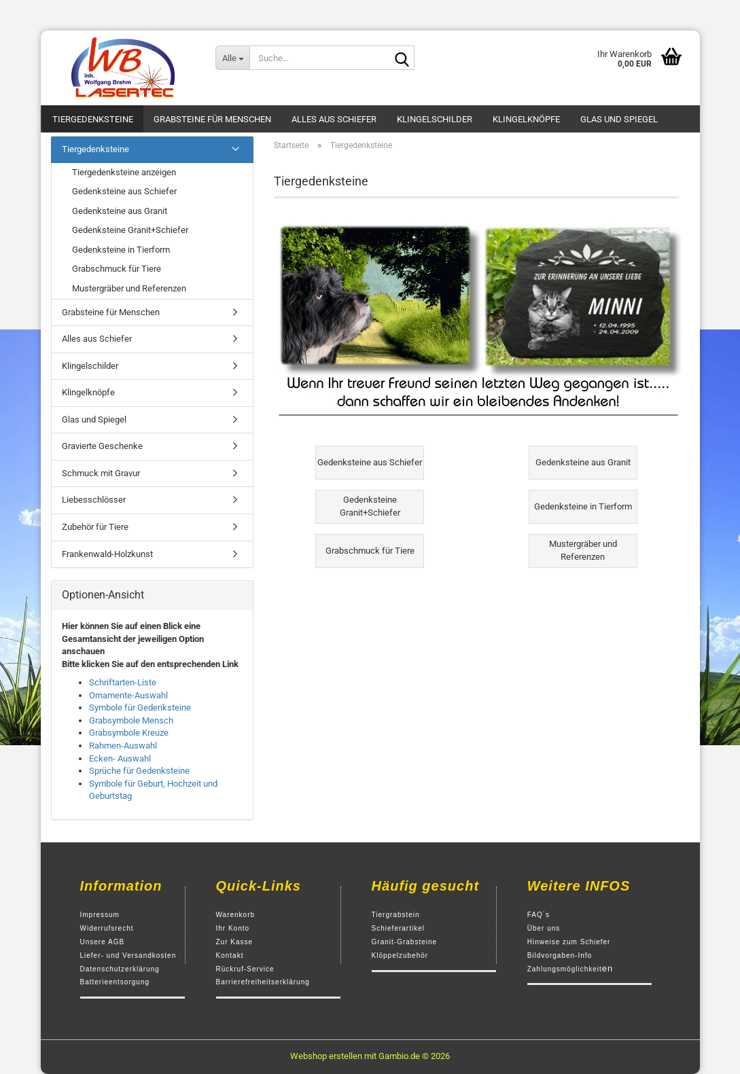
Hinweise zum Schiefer (569, 942)
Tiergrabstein (396, 914)
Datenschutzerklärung (120, 969)
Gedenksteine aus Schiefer (124, 191)
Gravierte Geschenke (102, 446)
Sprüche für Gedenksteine (139, 771)
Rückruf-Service (245, 969)
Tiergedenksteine (92, 119)
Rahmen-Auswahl (123, 745)
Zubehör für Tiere (95, 527)
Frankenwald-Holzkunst (107, 554)
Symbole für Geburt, (127, 783)
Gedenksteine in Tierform (121, 250)
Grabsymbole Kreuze (129, 733)
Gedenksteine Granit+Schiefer (130, 230)
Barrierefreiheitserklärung (263, 982)
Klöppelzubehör (400, 955)
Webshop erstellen (326, 1056)
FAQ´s (538, 914)
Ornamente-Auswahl (128, 695)
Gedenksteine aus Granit (119, 211)
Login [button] (583, 20)
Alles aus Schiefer (334, 119)
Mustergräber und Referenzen (129, 288)
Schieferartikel (398, 928)
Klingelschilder (434, 119)
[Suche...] (232, 58)
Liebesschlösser (94, 500)
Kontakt (230, 955)
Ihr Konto (233, 928)
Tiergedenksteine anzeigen (124, 172)
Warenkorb (236, 914)
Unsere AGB (102, 942)
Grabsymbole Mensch (131, 720)
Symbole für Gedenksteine (140, 707)
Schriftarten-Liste (122, 682)
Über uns (544, 928)
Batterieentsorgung (115, 982)
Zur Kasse (234, 942)
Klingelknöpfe (526, 119)
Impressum (100, 914)
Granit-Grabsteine (404, 942)
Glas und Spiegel (619, 119)
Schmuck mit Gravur (101, 473)
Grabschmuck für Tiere (116, 269)
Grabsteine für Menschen (212, 119)
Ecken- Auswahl (120, 758)
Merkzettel (644, 20)
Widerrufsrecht (107, 928)
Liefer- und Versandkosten (128, 955)
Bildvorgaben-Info (559, 955)
